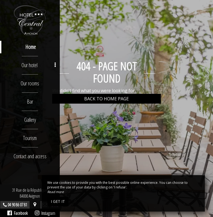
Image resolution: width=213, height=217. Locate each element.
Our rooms (30, 83)
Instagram (45, 213)
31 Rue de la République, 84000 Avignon (30, 193)
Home (30, 47)
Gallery (30, 119)
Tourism (30, 138)
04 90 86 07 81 (17, 205)
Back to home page (106, 99)
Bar (30, 101)
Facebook (17, 213)
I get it (58, 201)
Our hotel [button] (38, 65)
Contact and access (30, 156)
